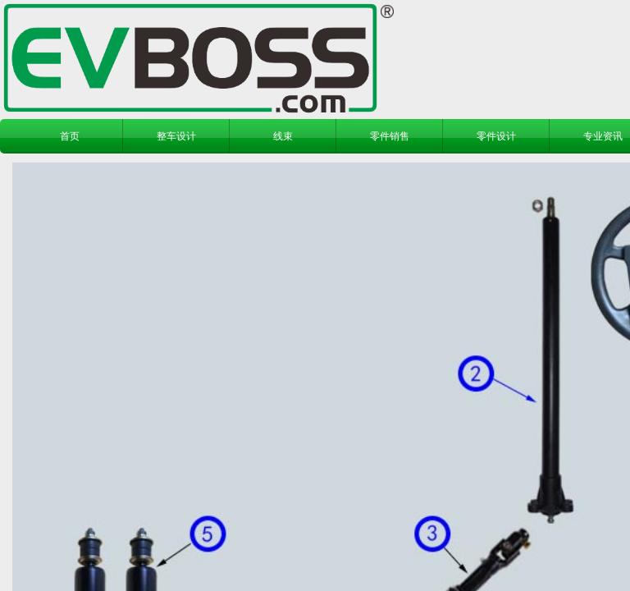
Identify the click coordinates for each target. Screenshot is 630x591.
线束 (283, 136)
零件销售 (389, 136)
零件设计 (496, 136)
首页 (70, 136)
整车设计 (176, 136)
